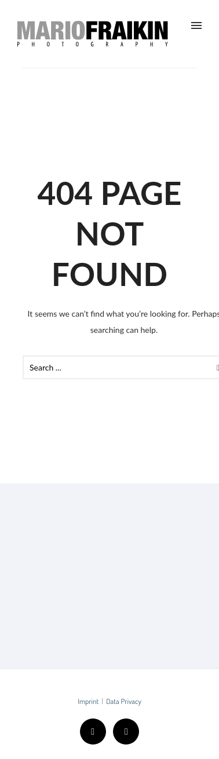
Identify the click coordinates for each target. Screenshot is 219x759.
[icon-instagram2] (126, 731)
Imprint (88, 701)
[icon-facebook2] (96, 731)
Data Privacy (123, 701)
